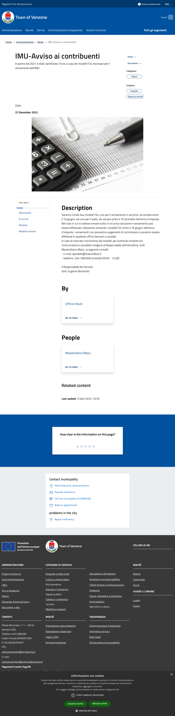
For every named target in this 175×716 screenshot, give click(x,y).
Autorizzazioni (96, 601)
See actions (134, 63)
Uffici (4, 585)
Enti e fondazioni (10, 590)
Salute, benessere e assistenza (105, 596)
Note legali (95, 637)
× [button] (171, 674)
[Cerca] (169, 17)
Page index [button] (24, 202)
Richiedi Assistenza (56, 642)
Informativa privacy (99, 631)
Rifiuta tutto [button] (100, 703)
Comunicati (139, 579)
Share (132, 57)
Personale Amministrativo (15, 602)
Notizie (136, 574)
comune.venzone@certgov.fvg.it (18, 652)
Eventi (136, 606)
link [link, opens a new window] (117, 689)
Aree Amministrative (13, 579)
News (41, 42)
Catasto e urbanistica (57, 599)
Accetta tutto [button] (75, 704)
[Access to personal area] (149, 4)
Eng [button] (169, 4)
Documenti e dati (11, 607)
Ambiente (94, 590)
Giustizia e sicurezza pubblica (104, 579)
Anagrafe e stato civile (57, 574)
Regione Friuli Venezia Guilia (17, 4)
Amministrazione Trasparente (105, 626)
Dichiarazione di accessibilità (104, 642)
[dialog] (87, 693)
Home (9, 42)
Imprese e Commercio (57, 589)
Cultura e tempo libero (57, 579)
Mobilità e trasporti (56, 609)
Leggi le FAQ (52, 637)
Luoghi (136, 600)
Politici (5, 596)
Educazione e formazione (102, 574)
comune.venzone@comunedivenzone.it (22, 662)
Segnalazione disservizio (58, 631)
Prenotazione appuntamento (61, 626)
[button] (87, 710)
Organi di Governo (11, 574)
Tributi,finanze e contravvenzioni (106, 585)
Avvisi (136, 585)
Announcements (25, 42)
